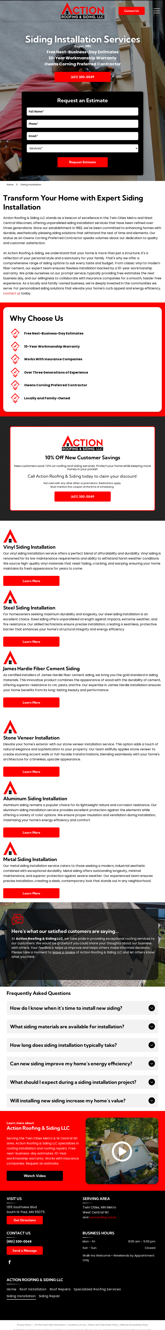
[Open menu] (157, 11)
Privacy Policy (24, 1324)
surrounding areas (102, 1217)
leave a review (63, 952)
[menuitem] (13, 1289)
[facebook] (10, 1262)
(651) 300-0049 (19, 1241)
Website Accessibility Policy (134, 1324)
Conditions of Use (77, 1324)
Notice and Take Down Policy (103, 1324)
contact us (11, 293)
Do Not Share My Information (50, 1324)
